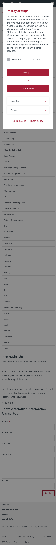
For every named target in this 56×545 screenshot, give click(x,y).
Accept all (28, 72)
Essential (16, 59)
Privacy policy (36, 121)
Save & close (28, 88)
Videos (36, 59)
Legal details (19, 121)
